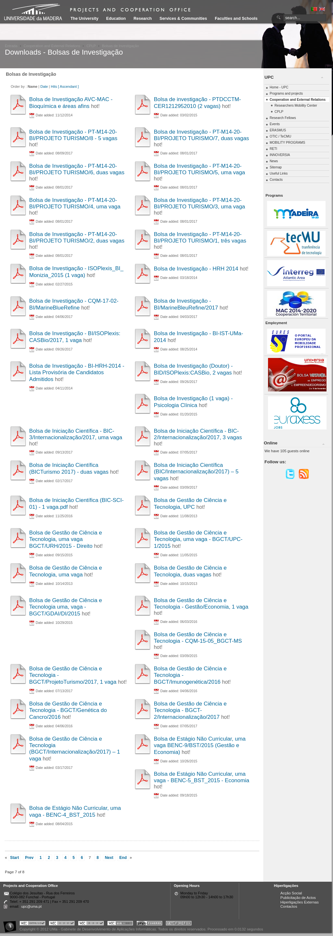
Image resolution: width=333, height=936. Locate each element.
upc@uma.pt (31, 906)
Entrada (11, 46)
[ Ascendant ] (68, 86)
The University (84, 18)
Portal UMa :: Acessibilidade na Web (11, 924)
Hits (54, 86)
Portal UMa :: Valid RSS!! (91, 924)
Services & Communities (183, 18)
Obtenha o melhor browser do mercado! (179, 924)
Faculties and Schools (236, 18)
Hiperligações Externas (299, 902)
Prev (29, 857)
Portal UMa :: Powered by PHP (149, 924)
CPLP (91, 46)
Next (109, 857)
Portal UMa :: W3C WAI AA (120, 924)
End (123, 857)
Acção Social (291, 893)
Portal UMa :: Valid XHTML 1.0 (32, 924)
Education (116, 18)
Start (14, 857)
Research (143, 18)
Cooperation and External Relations (52, 46)
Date (44, 86)
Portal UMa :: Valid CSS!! (62, 924)
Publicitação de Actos (298, 898)
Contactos (288, 906)
